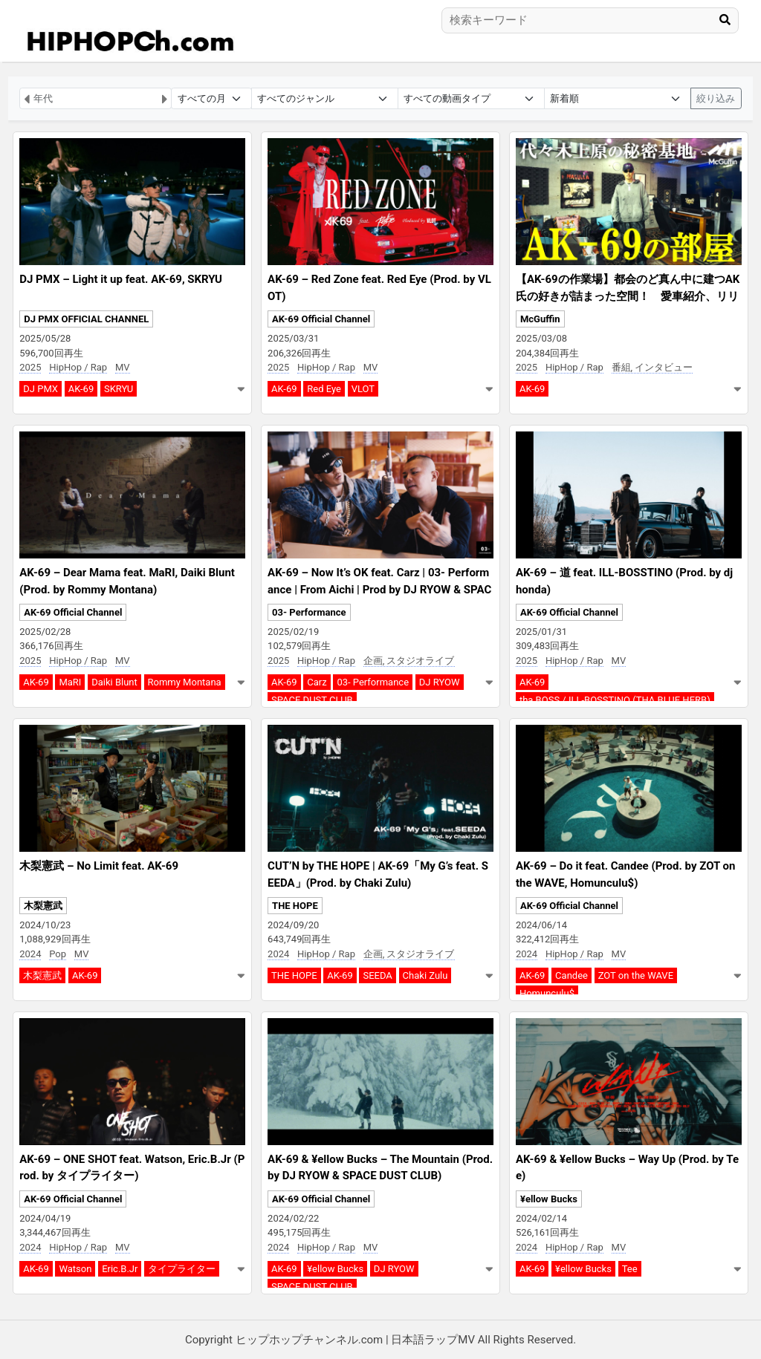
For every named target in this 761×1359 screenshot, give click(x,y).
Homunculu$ (546, 993)
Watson (75, 1268)
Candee (571, 975)
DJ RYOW (439, 682)
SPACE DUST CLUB (312, 699)
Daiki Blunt (114, 682)
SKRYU (118, 388)
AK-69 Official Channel (321, 319)
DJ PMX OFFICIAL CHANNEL (86, 319)
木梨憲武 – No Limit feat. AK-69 (98, 866)
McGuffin (540, 319)
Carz (316, 682)
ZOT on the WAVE (635, 975)
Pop (57, 953)
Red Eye (324, 388)
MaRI (70, 682)
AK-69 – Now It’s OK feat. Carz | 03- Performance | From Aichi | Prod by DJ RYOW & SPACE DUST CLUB (379, 589)
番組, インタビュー (652, 367)
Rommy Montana (184, 682)
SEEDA (377, 975)
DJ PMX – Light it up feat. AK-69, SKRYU (120, 279)
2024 (30, 953)
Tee (630, 1268)
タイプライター (182, 1268)
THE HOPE (295, 905)
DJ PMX (40, 388)
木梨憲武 (43, 905)
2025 (30, 367)
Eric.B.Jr (119, 1268)
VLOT (363, 388)
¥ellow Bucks (335, 1268)
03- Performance (309, 612)
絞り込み (715, 98)
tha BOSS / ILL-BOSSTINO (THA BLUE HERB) (614, 699)
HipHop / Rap (78, 367)
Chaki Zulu (425, 975)
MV (122, 367)
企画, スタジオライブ (409, 660)
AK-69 (81, 388)
